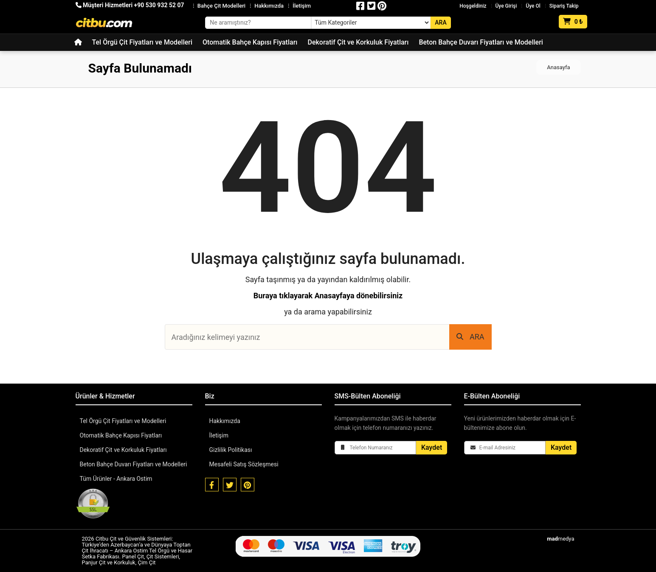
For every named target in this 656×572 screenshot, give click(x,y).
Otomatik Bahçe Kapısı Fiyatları (250, 42)
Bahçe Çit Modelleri (221, 6)
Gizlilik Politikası (230, 450)
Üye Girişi (506, 6)
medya (560, 539)
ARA (470, 336)
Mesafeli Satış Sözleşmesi (244, 464)
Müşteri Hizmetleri (130, 5)
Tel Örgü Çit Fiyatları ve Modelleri (142, 42)
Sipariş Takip (564, 6)
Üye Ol (533, 6)
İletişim (302, 6)
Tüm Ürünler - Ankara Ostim (116, 479)
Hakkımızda (269, 6)
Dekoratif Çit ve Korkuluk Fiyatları (357, 42)
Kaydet (431, 447)
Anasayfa (558, 67)
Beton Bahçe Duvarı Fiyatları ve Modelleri (481, 42)
